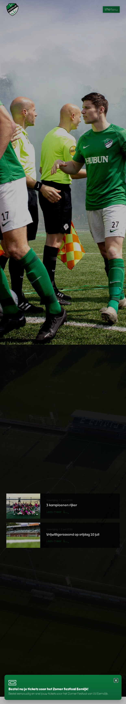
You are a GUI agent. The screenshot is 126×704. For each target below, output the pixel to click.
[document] (63, 352)
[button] (115, 680)
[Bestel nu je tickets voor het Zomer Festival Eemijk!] (13, 682)
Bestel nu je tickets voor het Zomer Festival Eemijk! (48, 689)
